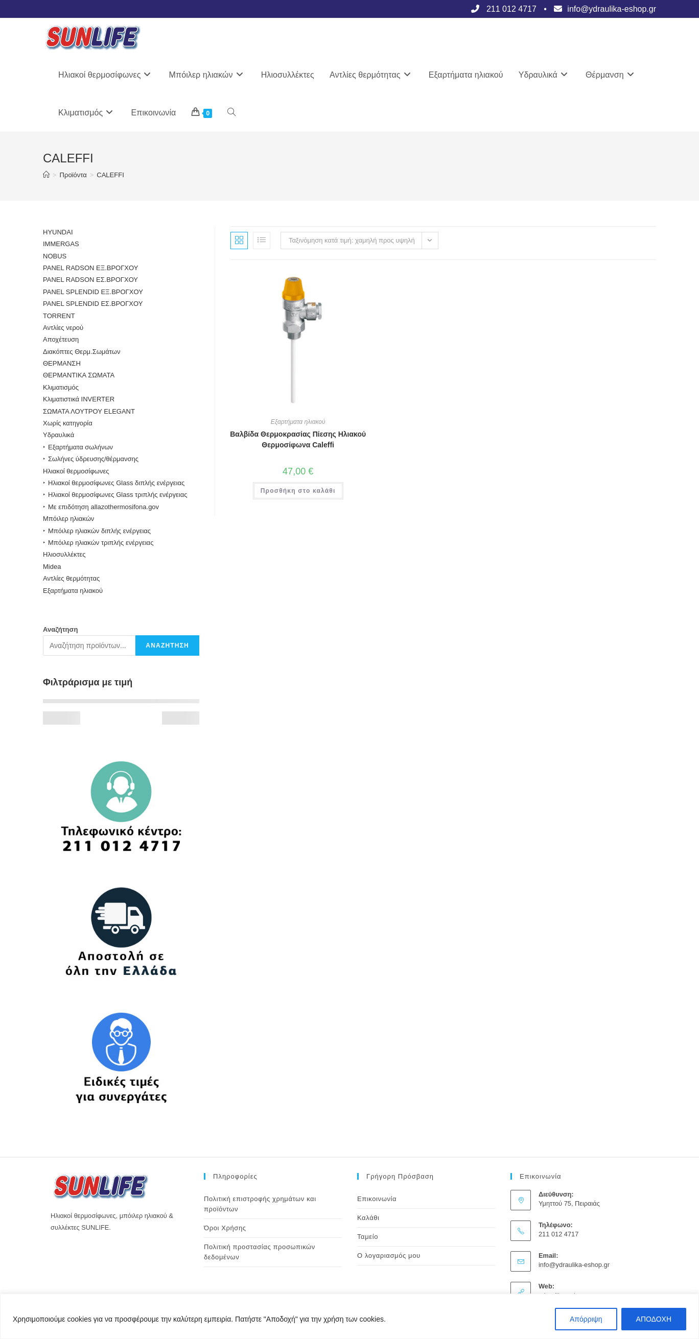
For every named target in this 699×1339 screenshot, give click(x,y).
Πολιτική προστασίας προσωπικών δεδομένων (259, 1252)
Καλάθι (368, 1218)
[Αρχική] (46, 175)
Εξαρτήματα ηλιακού (298, 421)
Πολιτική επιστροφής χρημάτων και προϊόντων (260, 1204)
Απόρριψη (586, 1319)
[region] (349, 1316)
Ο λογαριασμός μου (389, 1255)
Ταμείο (367, 1236)
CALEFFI (110, 175)
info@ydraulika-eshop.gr (574, 1265)
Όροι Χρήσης (225, 1228)
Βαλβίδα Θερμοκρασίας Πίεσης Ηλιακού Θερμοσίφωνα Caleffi (298, 439)
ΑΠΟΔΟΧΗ (653, 1319)
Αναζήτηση (60, 629)
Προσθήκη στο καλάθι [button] (298, 490)
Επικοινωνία (377, 1199)
